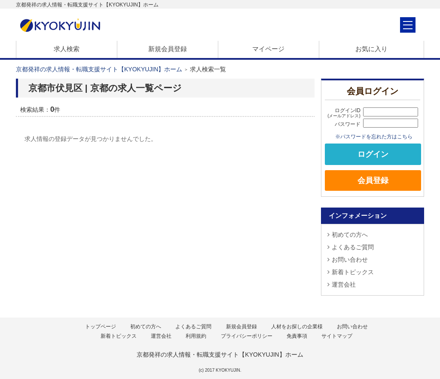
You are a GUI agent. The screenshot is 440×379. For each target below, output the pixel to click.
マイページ (268, 48)
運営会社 (341, 284)
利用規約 (196, 336)
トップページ (100, 327)
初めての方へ (347, 234)
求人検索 (66, 48)
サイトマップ (336, 336)
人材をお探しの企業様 (297, 327)
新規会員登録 (167, 48)
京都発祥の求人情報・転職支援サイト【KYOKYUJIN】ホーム (99, 69)
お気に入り (371, 48)
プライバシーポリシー (246, 336)
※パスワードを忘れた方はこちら (373, 136)
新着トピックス (350, 272)
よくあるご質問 (350, 247)
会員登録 (373, 180)
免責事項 (297, 336)
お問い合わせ (347, 259)
